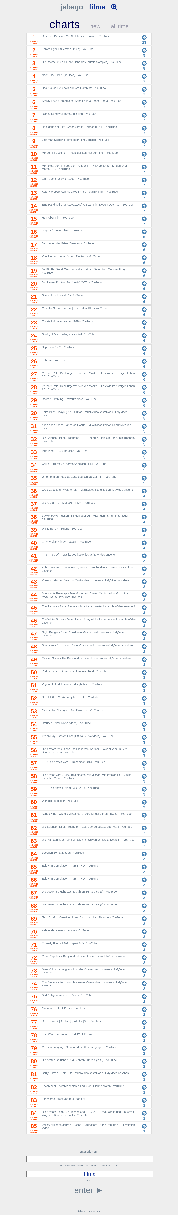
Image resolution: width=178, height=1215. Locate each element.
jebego (72, 7)
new (95, 26)
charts (64, 24)
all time (120, 26)
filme (97, 7)
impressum (94, 1211)
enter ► (89, 1190)
